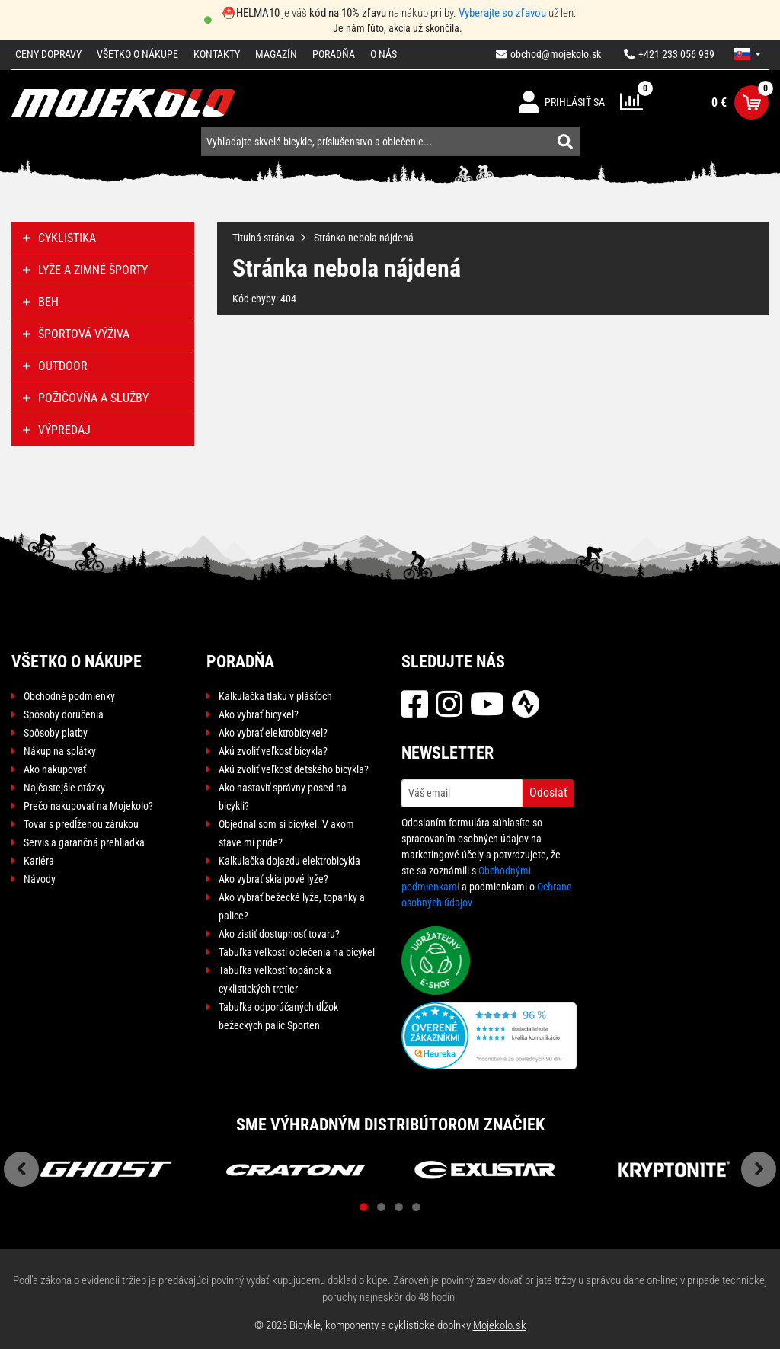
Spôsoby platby (56, 733)
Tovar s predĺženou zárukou (81, 824)
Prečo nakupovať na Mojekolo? (88, 806)
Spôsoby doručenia (64, 714)
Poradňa (333, 54)
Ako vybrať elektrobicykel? (273, 733)
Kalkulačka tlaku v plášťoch (275, 696)
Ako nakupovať (55, 769)
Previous (21, 1169)
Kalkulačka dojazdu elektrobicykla (289, 861)
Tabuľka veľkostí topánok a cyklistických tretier (275, 979)
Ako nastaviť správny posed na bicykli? (283, 797)
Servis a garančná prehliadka (84, 842)
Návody (40, 879)
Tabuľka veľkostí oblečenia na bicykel (297, 952)
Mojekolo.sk (499, 1325)
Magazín (276, 54)
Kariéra (39, 861)
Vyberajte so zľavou (502, 13)
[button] (747, 54)
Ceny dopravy (48, 54)
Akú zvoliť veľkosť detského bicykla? (294, 769)
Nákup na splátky (60, 751)
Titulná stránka (263, 238)
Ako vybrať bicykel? (259, 714)
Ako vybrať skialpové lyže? (273, 879)
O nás (383, 54)
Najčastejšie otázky (64, 788)
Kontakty (216, 54)
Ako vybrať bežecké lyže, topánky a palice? (292, 906)
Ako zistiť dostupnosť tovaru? (279, 934)
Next (758, 1169)
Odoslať (548, 792)
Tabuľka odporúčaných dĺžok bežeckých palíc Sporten (278, 1016)
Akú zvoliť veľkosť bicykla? (273, 751)
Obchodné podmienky (69, 696)
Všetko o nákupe (137, 54)
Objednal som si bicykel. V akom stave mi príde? (286, 833)
